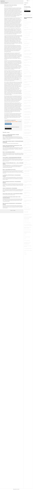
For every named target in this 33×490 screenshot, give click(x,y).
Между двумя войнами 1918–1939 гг (9, 169)
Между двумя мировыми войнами (9, 151)
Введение (25, 4)
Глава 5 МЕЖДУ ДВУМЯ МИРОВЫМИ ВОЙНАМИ (12, 157)
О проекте (11, 210)
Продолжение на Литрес (27, 11)
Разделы (14, 210)
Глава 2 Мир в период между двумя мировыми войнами (13, 193)
